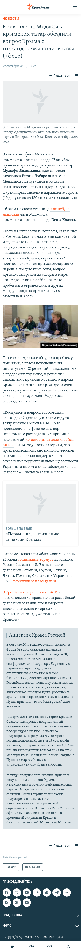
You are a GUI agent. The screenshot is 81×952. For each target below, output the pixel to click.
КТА (31, 946)
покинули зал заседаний (34, 581)
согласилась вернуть (36, 560)
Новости (11, 19)
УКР (49, 946)
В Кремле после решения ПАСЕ (30, 592)
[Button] (59, 75)
